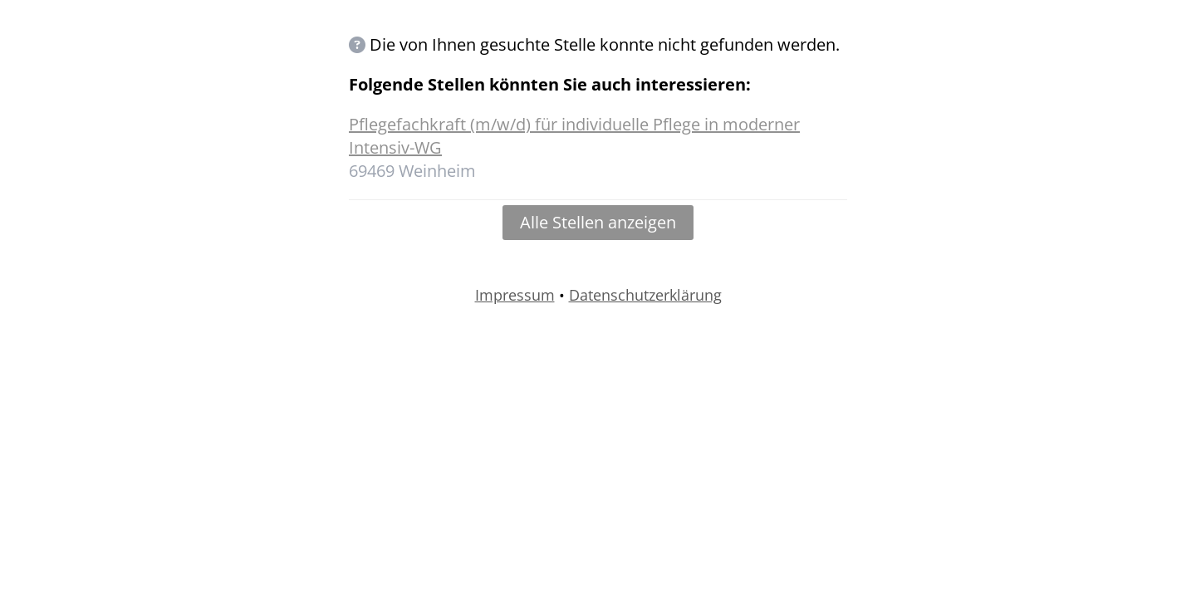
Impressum (515, 295)
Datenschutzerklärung (645, 295)
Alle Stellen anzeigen (598, 222)
